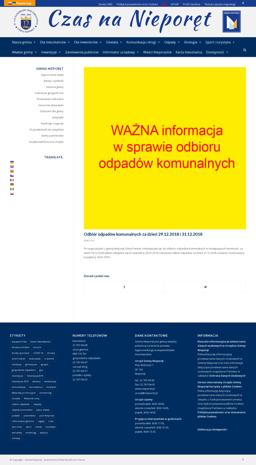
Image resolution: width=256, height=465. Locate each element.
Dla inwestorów (88, 42)
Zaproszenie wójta (52, 75)
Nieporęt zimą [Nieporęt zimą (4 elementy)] (31, 398)
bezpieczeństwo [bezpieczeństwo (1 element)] (20, 347)
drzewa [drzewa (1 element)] (51, 352)
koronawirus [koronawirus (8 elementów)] (36, 386)
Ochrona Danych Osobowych (227, 375)
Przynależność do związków (47, 129)
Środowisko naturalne (50, 99)
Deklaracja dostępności (212, 429)
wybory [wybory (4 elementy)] (44, 432)
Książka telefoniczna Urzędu (46, 142)
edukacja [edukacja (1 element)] (16, 364)
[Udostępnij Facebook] (124, 287)
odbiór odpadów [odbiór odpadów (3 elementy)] (21, 404)
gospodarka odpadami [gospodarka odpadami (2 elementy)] (24, 369)
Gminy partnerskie (52, 135)
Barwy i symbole (54, 81)
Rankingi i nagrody (52, 123)
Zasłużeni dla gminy (52, 111)
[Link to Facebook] (243, 3)
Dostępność (217, 52)
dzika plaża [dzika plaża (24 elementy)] (35, 358)
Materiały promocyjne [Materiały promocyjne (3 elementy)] (24, 392)
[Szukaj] (244, 50)
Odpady (172, 42)
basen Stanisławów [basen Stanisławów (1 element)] (40, 341)
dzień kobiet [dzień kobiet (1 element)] (18, 358)
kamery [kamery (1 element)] (36, 381)
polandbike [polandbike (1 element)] (30, 415)
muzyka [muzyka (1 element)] (16, 398)
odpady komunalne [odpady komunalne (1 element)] (22, 409)
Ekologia (193, 42)
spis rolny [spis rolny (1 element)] (17, 426)
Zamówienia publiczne (82, 52)
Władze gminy (24, 52)
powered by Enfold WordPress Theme (64, 459)
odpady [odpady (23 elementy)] (37, 404)
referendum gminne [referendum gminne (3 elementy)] (23, 421)
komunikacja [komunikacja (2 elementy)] (18, 386)
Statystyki (58, 117)
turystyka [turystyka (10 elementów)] (50, 426)
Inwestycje (51, 52)
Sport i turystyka (220, 42)
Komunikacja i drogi (143, 42)
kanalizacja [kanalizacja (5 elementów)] (50, 381)
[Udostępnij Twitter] (205, 287)
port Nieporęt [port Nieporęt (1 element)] (46, 415)
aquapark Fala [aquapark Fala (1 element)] (19, 341)
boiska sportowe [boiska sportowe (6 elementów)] (20, 352)
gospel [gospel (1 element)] (44, 364)
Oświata (114, 42)
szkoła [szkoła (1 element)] (38, 426)
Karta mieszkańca (189, 52)
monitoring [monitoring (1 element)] (45, 392)
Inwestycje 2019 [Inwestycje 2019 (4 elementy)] (20, 381)
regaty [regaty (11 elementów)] (41, 421)
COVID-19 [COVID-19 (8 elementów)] (38, 352)
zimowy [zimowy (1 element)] (16, 438)
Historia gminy (55, 87)
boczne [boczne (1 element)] (37, 347)
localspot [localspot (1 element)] (51, 386)
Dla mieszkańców (55, 42)
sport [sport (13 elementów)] (28, 426)
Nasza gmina (24, 42)
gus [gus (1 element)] (41, 369)
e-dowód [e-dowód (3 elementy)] (49, 358)
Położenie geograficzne (49, 93)
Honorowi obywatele (51, 105)
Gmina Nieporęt (33, 459)
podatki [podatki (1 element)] (16, 415)
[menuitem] (244, 50)
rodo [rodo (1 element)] (51, 421)
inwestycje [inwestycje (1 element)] (17, 375)
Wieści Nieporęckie (157, 52)
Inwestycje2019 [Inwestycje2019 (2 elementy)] (35, 375)
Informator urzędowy (121, 52)
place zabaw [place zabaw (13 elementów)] (43, 409)
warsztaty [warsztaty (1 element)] (17, 432)
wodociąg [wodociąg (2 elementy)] (31, 432)
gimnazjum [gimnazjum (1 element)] (31, 364)
